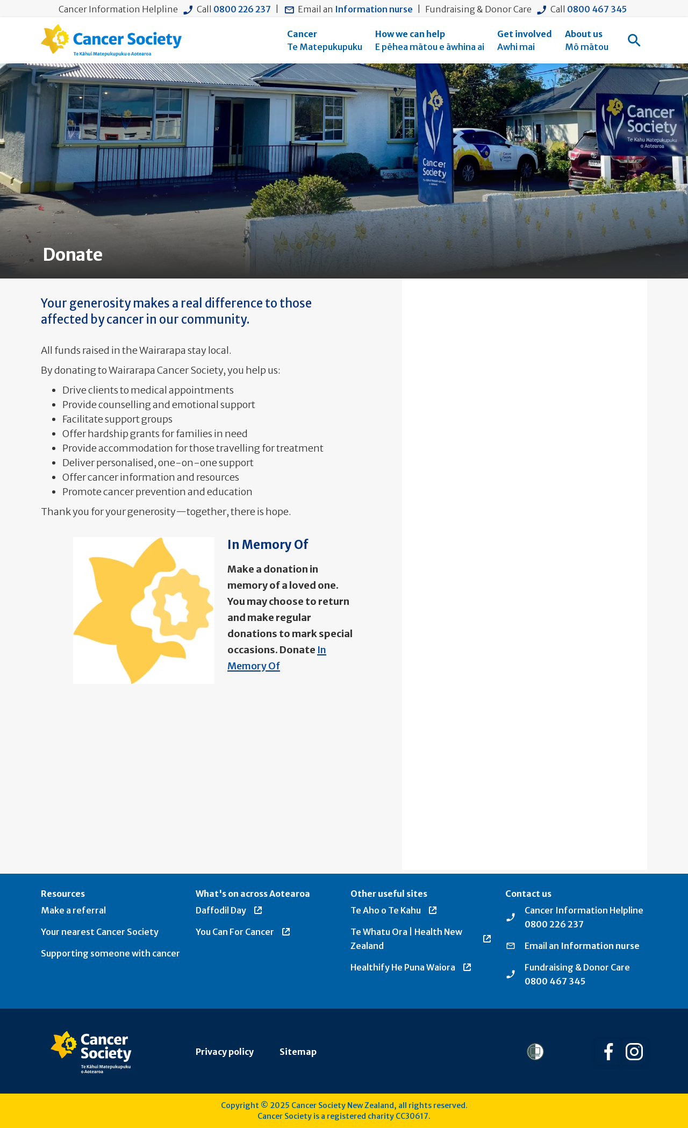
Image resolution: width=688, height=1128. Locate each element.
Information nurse (374, 9)
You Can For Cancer (243, 931)
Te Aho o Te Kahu (394, 910)
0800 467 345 (597, 9)
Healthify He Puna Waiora (411, 967)
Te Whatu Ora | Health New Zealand (421, 938)
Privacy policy (225, 1051)
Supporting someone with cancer (110, 953)
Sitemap (298, 1051)
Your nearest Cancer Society (100, 931)
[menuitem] (324, 40)
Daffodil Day (229, 910)
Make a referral (73, 910)
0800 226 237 (242, 9)
